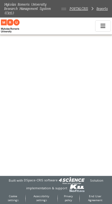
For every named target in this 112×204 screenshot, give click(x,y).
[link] (72, 180)
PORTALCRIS (79, 9)
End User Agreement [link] (95, 198)
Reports (102, 9)
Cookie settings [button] (13, 198)
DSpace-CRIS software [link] (41, 180)
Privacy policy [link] (68, 198)
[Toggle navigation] (103, 26)
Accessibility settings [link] (41, 198)
